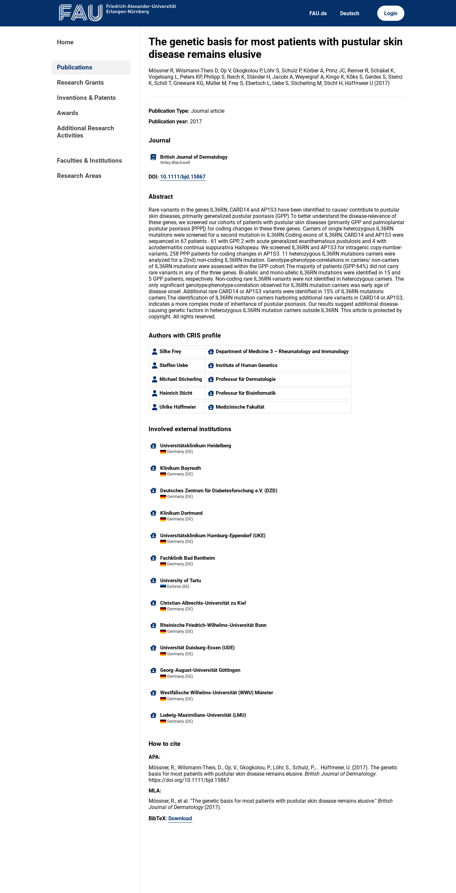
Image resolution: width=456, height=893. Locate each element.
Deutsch (349, 13)
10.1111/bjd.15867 (182, 177)
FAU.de (318, 13)
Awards (67, 113)
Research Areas (79, 176)
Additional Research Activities (85, 132)
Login (390, 13)
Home (65, 42)
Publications (74, 67)
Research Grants (80, 82)
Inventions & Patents (86, 97)
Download (180, 818)
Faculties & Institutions (89, 160)
